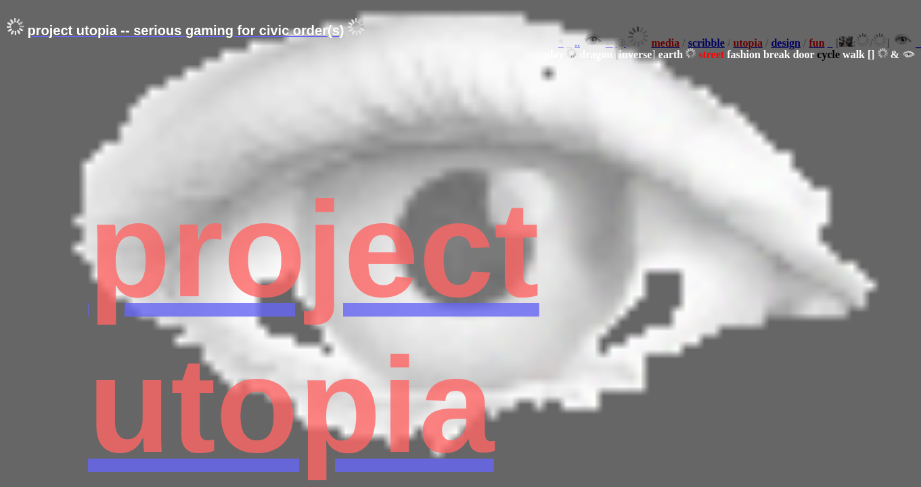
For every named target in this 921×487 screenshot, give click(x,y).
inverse (635, 54)
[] (871, 54)
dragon (595, 54)
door (804, 54)
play (554, 54)
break (776, 54)
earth (670, 54)
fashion (744, 54)
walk (854, 54)
